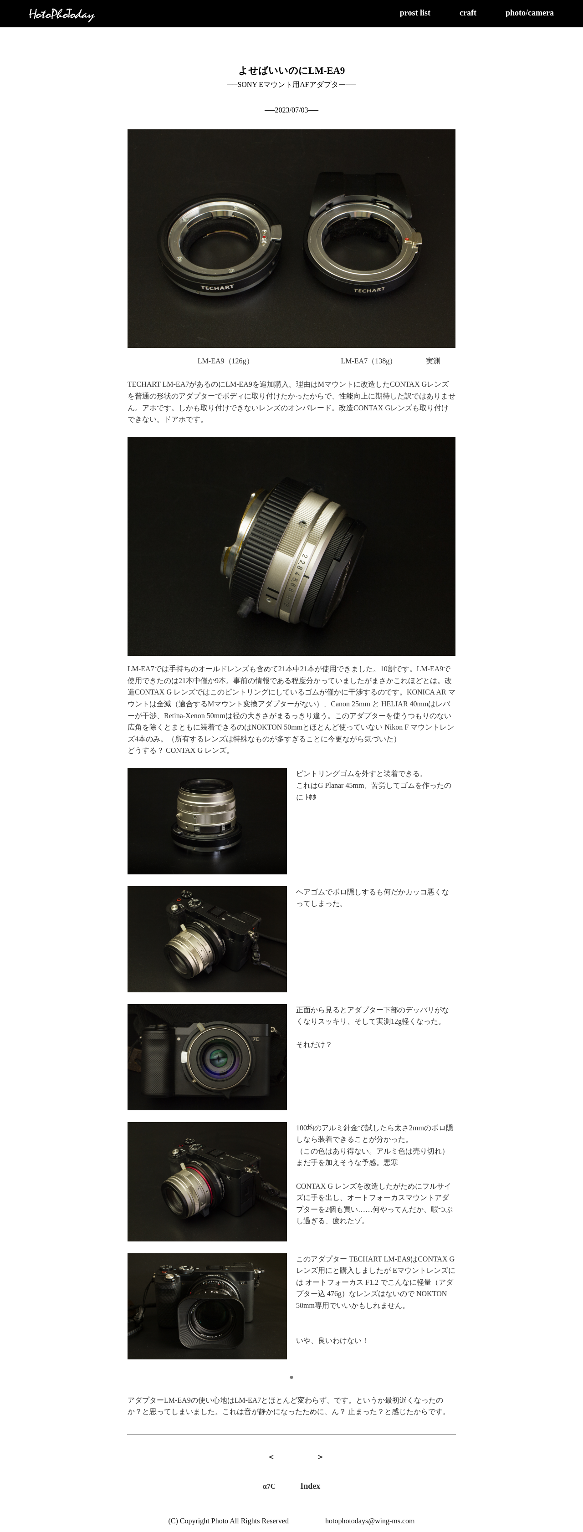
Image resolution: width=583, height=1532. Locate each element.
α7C (269, 1486)
